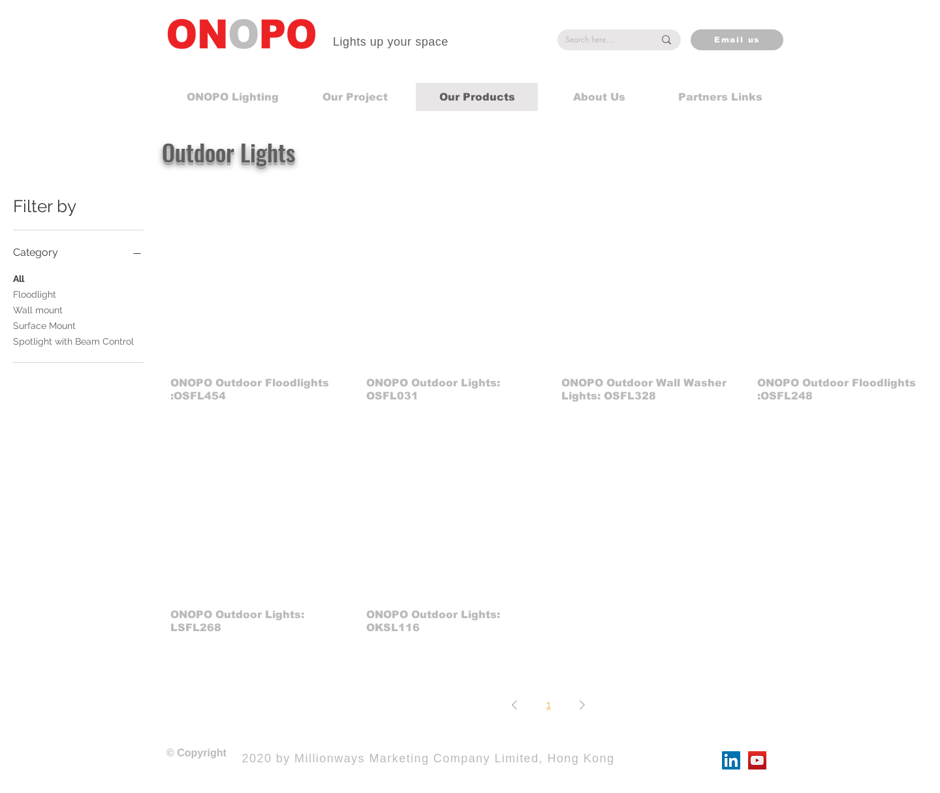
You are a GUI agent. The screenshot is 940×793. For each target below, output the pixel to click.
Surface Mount (44, 325)
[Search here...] (599, 40)
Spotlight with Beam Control (73, 340)
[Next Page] (582, 705)
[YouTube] (757, 760)
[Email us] (737, 39)
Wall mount (38, 309)
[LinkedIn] (731, 760)
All (18, 278)
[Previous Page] (514, 705)
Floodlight (34, 293)
